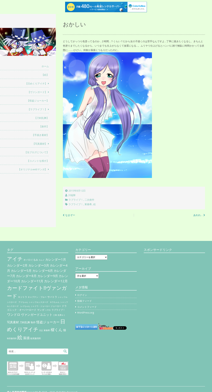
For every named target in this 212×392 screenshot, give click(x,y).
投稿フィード (84, 301)
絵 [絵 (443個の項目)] (19, 337)
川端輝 (71, 195)
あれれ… (198, 215)
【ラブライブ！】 (37, 109)
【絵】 (45, 74)
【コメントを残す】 (38, 160)
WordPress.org (85, 312)
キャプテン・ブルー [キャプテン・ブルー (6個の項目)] (37, 297)
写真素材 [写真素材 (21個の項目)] (13, 322)
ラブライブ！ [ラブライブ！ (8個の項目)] (58, 309)
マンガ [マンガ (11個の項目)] (40, 309)
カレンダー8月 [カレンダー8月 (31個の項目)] (26, 276)
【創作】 (44, 126)
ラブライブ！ (75, 199)
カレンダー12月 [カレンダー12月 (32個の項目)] (56, 281)
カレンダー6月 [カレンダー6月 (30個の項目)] (42, 270)
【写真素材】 (39, 143)
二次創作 (89, 199)
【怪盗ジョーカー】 (38, 100)
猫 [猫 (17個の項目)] (64, 330)
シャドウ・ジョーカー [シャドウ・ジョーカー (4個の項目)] (40, 306)
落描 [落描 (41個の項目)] (26, 337)
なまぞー (70, 215)
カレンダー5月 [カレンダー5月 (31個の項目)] (21, 270)
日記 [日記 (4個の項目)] (41, 330)
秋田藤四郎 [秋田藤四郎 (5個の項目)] (12, 338)
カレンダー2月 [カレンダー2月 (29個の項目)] (17, 265)
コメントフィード (87, 306)
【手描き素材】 (40, 135)
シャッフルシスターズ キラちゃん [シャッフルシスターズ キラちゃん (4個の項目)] (44, 302)
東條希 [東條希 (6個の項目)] (47, 330)
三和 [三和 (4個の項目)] (55, 315)
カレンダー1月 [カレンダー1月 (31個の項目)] (55, 259)
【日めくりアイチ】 (36, 83)
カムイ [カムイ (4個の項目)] (42, 260)
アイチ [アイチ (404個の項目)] (15, 258)
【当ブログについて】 (36, 152)
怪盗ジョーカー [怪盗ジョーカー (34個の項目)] (48, 322)
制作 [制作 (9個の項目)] (33, 322)
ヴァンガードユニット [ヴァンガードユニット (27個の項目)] (36, 314)
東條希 (88, 204)
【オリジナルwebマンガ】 (32, 169)
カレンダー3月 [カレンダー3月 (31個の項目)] (38, 265)
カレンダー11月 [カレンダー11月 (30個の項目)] (32, 281)
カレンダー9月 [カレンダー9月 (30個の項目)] (47, 276)
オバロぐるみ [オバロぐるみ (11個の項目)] (30, 259)
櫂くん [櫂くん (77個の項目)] (57, 329)
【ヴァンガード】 (37, 92)
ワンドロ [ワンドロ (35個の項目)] (13, 314)
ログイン (82, 295)
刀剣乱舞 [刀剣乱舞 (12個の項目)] (25, 322)
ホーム (45, 66)
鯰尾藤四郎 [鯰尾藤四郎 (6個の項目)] (35, 338)
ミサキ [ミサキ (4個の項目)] (48, 310)
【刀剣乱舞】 (41, 118)
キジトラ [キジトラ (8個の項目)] (22, 296)
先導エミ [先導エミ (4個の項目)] (61, 315)
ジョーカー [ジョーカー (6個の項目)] (56, 306)
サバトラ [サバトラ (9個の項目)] (52, 296)
